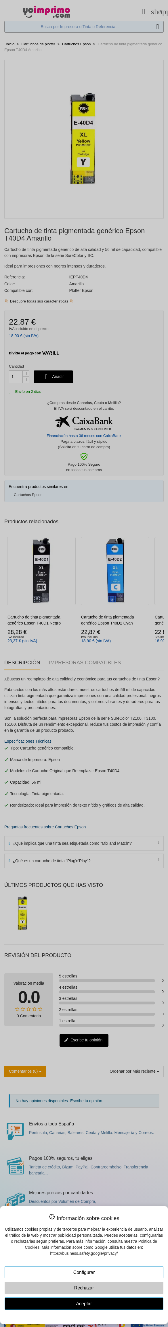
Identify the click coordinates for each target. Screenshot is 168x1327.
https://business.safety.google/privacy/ (84, 1253)
